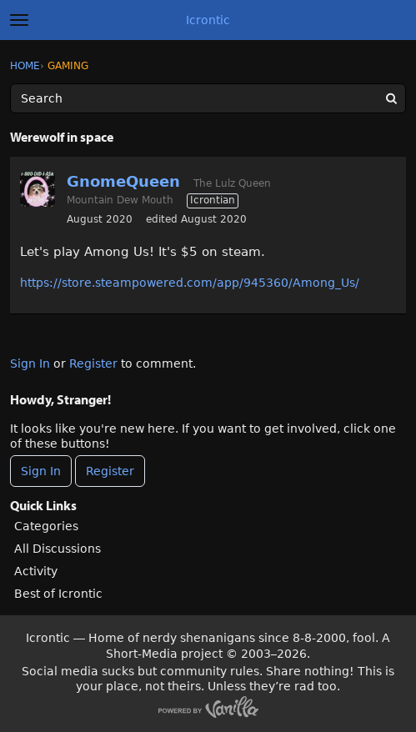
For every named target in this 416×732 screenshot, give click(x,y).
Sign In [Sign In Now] (41, 471)
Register (93, 363)
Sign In (30, 363)
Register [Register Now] (110, 471)
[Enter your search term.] (208, 98)
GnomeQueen (123, 181)
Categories (46, 526)
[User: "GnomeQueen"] (37, 189)
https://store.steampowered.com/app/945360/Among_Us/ (189, 282)
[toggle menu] (19, 20)
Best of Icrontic (58, 593)
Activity (36, 571)
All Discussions (57, 548)
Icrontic (208, 20)
